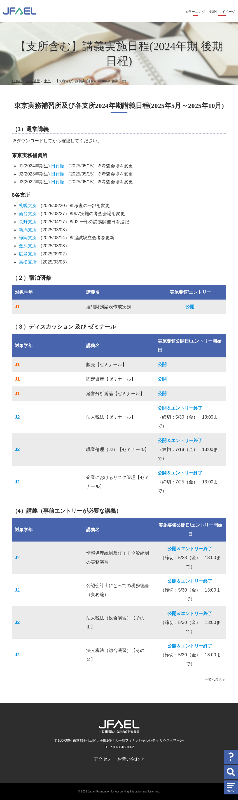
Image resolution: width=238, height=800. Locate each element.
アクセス (103, 759)
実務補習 (33, 81)
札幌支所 (28, 205)
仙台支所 (28, 213)
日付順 (57, 165)
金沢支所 (28, 245)
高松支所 (28, 262)
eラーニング (195, 12)
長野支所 (28, 221)
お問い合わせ (130, 759)
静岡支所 (28, 237)
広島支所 (28, 253)
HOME (17, 81)
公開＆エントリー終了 (180, 408)
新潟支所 (28, 229)
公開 (189, 306)
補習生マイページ (221, 12)
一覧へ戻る (213, 680)
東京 (47, 81)
